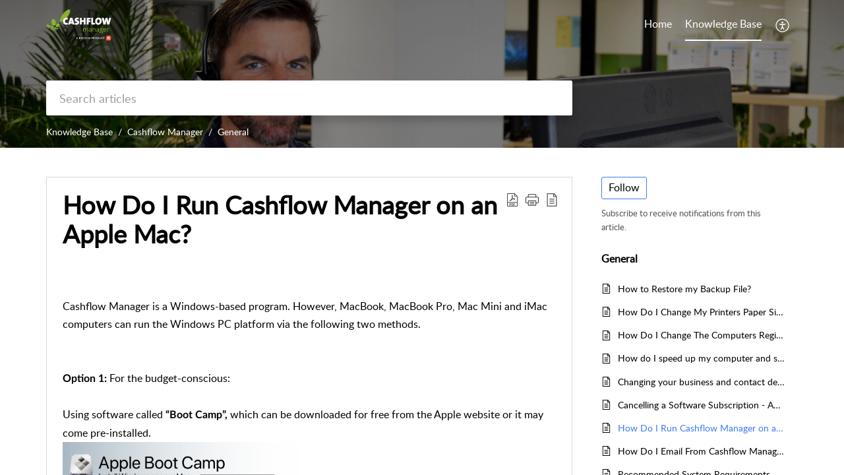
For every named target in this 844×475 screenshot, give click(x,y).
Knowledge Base (79, 131)
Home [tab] (658, 23)
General (233, 131)
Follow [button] (624, 187)
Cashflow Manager (165, 131)
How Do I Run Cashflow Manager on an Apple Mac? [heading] (280, 220)
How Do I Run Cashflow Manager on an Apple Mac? (701, 428)
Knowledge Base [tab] (723, 23)
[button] (783, 25)
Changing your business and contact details (701, 381)
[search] (309, 97)
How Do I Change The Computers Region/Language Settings (701, 335)
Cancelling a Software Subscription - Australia (701, 404)
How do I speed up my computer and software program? (701, 358)
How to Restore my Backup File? (684, 288)
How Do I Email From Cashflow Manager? (701, 451)
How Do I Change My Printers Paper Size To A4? (701, 311)
